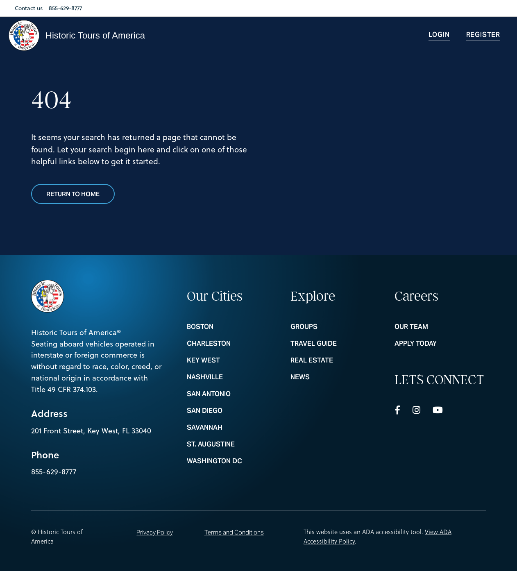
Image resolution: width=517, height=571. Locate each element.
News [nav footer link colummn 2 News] (336, 377)
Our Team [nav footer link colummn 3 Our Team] (440, 327)
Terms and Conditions (234, 532)
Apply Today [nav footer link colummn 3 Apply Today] (440, 343)
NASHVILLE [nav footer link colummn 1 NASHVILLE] (232, 377)
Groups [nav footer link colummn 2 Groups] (336, 327)
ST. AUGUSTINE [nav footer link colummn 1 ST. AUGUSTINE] (232, 444)
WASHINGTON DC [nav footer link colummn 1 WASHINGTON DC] (232, 461)
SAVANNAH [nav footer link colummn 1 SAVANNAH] (232, 427)
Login (439, 34)
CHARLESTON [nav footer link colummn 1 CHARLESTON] (232, 343)
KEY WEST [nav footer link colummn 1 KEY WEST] (232, 360)
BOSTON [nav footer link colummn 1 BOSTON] (232, 327)
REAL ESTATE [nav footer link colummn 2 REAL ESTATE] (336, 360)
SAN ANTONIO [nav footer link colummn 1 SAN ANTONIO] (232, 394)
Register (483, 34)
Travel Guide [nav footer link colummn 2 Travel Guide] (336, 343)
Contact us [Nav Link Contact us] (29, 8)
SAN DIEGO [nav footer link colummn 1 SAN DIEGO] (232, 411)
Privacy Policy (154, 532)
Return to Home (73, 194)
